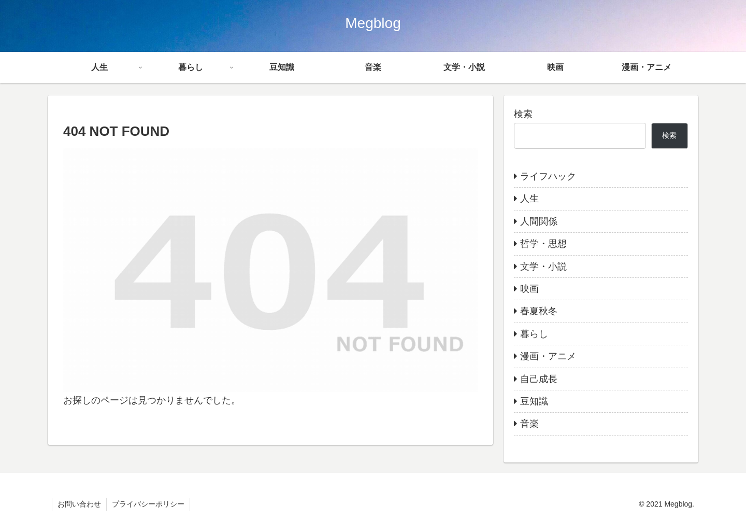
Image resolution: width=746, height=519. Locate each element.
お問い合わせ (79, 504)
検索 (523, 114)
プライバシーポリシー (148, 504)
